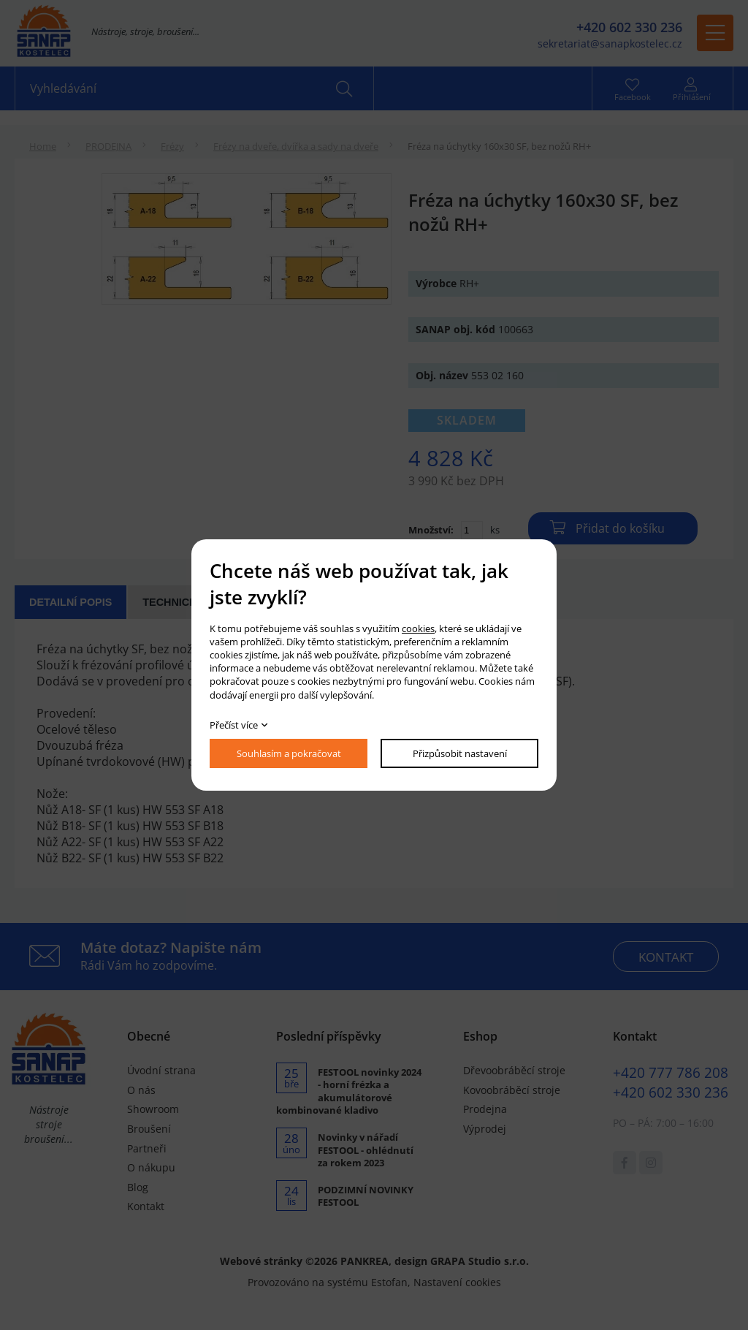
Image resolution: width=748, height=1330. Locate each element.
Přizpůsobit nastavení (460, 753)
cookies (418, 628)
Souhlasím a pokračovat (289, 753)
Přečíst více (234, 725)
